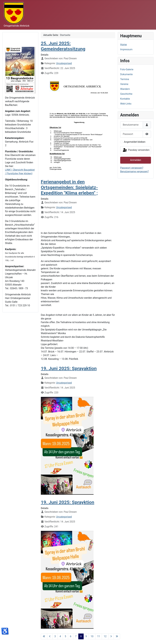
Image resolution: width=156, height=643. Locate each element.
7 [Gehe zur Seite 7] (75, 636)
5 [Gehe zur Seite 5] (65, 636)
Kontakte (125, 98)
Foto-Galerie (126, 69)
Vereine (124, 84)
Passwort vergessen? (131, 167)
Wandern (125, 89)
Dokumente (126, 74)
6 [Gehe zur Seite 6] (70, 636)
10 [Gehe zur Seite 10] (92, 636)
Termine (124, 79)
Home (123, 44)
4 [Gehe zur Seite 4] (60, 636)
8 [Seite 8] (81, 636)
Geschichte (126, 93)
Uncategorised (64, 63)
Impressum (126, 49)
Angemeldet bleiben (134, 141)
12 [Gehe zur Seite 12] (105, 636)
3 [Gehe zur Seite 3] (55, 636)
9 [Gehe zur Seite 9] (86, 636)
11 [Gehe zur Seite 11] (98, 636)
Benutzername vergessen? (134, 171)
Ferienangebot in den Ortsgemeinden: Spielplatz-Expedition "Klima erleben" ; (69, 187)
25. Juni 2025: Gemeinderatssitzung (63, 46)
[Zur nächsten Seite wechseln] (111, 636)
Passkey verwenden (135, 150)
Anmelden (135, 160)
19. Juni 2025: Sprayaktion (69, 368)
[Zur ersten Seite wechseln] (44, 636)
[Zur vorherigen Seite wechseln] (50, 636)
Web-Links (125, 103)
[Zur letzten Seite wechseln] (117, 636)
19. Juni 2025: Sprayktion (67, 502)
